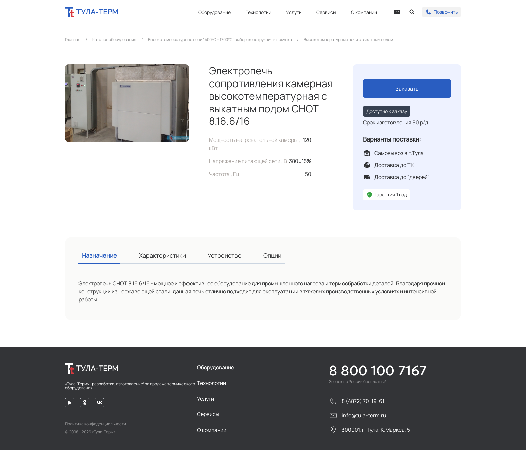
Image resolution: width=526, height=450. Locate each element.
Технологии (258, 12)
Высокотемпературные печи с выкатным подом (348, 40)
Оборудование (214, 12)
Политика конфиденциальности (95, 424)
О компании (364, 12)
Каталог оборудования (114, 40)
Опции (272, 255)
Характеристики (162, 255)
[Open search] (412, 12)
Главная (73, 40)
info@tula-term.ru (357, 415)
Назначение (99, 255)
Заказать (407, 88)
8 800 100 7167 (378, 370)
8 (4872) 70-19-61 (356, 401)
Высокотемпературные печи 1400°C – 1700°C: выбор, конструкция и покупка (220, 40)
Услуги (294, 12)
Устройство (225, 255)
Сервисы (326, 12)
